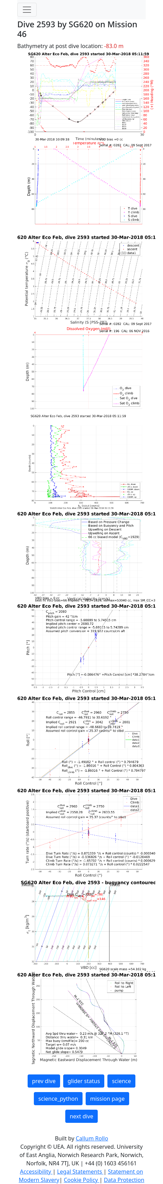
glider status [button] (84, 1081)
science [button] (121, 1081)
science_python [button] (58, 1098)
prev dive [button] (44, 1081)
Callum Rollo (92, 1138)
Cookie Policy (81, 1180)
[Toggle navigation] (27, 10)
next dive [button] (81, 1116)
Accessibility (36, 1171)
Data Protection (124, 1180)
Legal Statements (80, 1171)
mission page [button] (107, 1098)
